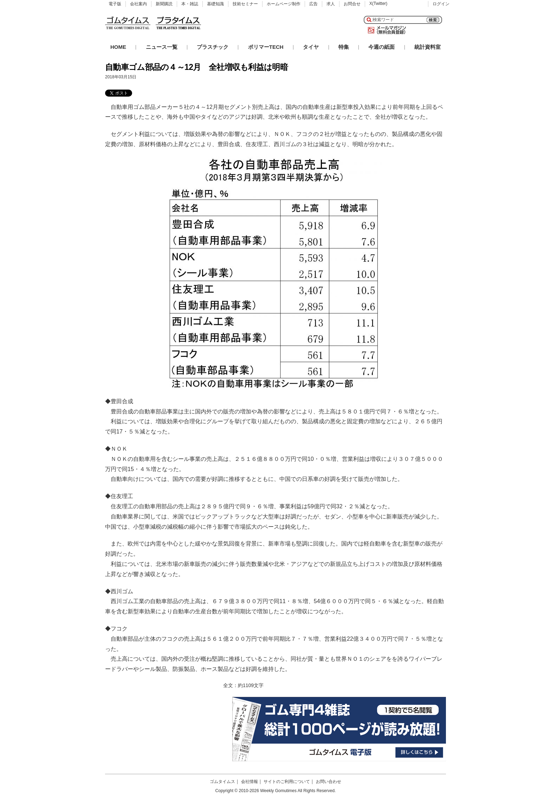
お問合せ (352, 3)
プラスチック (212, 47)
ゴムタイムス (222, 781)
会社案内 (138, 3)
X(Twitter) (378, 3)
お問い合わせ (328, 781)
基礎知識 (215, 3)
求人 (330, 3)
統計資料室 (427, 47)
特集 (343, 47)
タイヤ (311, 47)
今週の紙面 (381, 47)
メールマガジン (385, 30)
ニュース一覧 (161, 47)
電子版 (115, 3)
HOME (118, 47)
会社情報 (249, 781)
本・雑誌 (189, 3)
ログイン (441, 3)
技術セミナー (245, 3)
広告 (313, 3)
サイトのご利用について (287, 781)
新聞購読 (164, 3)
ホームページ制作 (283, 3)
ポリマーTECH (266, 47)
